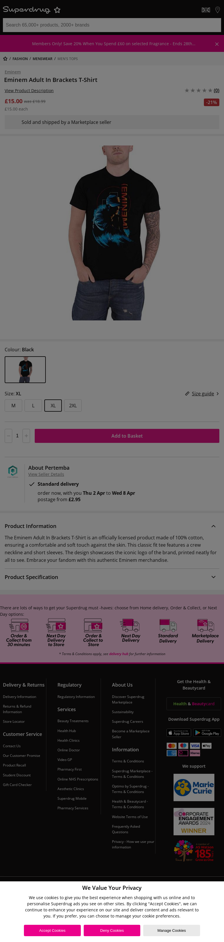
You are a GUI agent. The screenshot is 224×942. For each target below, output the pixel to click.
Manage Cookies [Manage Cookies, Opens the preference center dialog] (172, 930)
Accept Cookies (52, 930)
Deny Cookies (112, 930)
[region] (112, 911)
